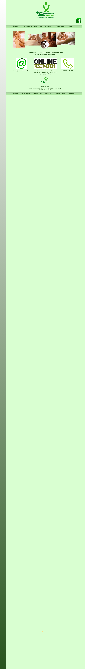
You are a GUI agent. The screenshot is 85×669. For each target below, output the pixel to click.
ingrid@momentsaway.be (21, 71)
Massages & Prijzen (30, 26)
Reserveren (60, 26)
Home (15, 26)
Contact (71, 26)
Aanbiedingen (45, 26)
